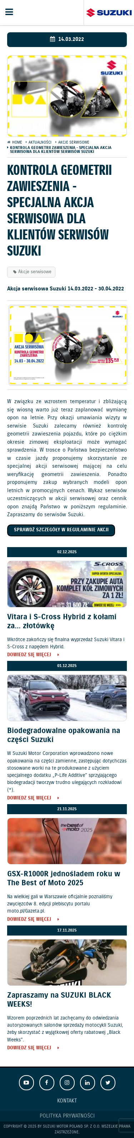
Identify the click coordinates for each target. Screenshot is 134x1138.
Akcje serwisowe (34, 272)
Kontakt (67, 1101)
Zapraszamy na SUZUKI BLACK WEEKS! (59, 999)
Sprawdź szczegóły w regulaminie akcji (61, 530)
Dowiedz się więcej (29, 655)
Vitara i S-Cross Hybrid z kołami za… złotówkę (61, 621)
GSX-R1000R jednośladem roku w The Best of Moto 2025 (63, 878)
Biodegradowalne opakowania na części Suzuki (63, 735)
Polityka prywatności (67, 1116)
